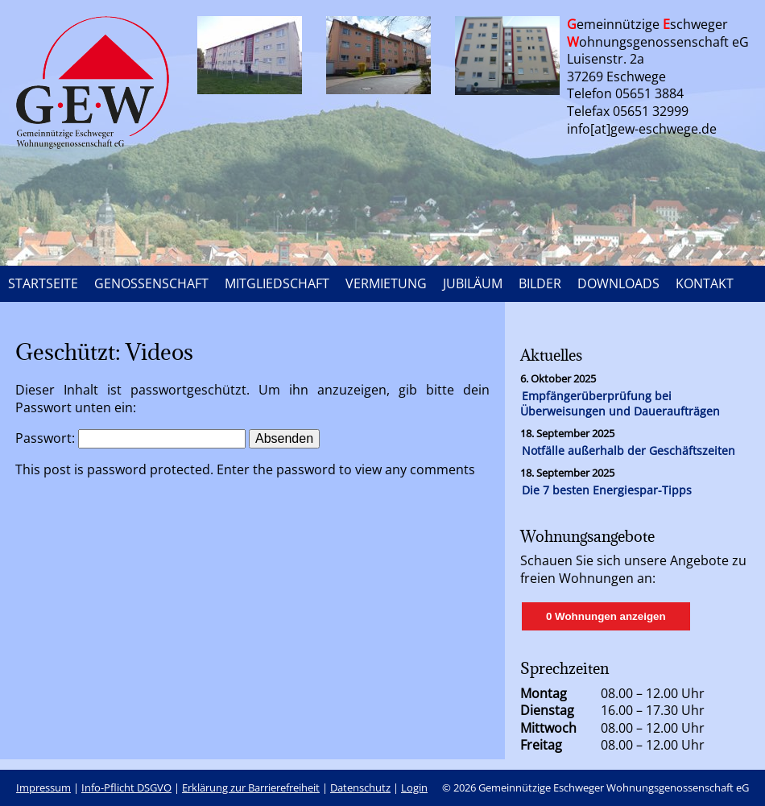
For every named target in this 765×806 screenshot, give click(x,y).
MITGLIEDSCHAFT (277, 283)
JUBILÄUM (472, 283)
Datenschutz (360, 787)
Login (414, 787)
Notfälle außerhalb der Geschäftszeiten (628, 450)
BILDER (540, 283)
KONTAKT (705, 283)
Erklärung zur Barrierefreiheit (251, 787)
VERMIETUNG (386, 283)
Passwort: (130, 438)
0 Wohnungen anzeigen (606, 616)
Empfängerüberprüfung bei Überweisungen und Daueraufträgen (620, 403)
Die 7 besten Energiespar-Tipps (607, 490)
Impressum (43, 787)
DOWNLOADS (618, 283)
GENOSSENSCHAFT (151, 283)
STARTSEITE (43, 283)
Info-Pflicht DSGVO (126, 787)
